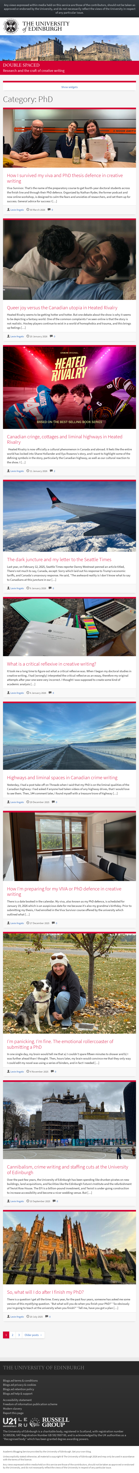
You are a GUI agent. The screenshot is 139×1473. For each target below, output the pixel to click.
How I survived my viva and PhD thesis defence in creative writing (65, 178)
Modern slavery (12, 1408)
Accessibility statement (17, 1400)
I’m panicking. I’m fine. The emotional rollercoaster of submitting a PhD (60, 1044)
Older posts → (33, 1335)
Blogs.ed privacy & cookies (19, 1385)
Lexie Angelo (17, 209)
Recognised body (14, 1439)
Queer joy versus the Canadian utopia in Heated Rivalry (62, 307)
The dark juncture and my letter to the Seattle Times (59, 559)
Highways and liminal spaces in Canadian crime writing (62, 777)
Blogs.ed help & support (17, 1393)
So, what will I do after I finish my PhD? (45, 1292)
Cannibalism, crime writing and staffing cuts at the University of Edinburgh (67, 1170)
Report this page (13, 1413)
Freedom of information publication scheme (30, 1404)
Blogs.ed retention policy (18, 1389)
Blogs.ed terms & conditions (20, 1380)
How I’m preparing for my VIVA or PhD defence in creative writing (64, 891)
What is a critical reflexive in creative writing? (51, 664)
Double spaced (21, 65)
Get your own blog (81, 1451)
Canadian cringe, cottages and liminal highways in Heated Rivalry (65, 439)
